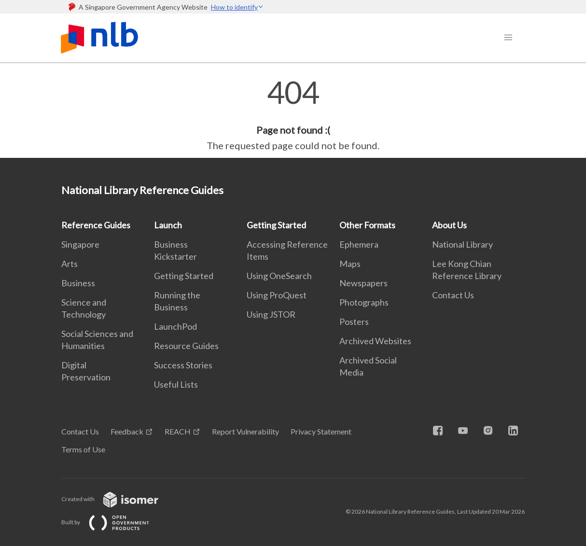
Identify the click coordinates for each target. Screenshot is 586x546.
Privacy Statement (321, 431)
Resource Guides (186, 345)
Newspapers (363, 283)
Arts (69, 263)
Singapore (80, 244)
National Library (462, 244)
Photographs (364, 302)
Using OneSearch (279, 275)
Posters (354, 321)
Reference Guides (95, 225)
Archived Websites (375, 341)
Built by (113, 522)
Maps (350, 263)
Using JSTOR (271, 314)
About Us (449, 225)
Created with (117, 499)
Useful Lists (176, 384)
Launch (168, 225)
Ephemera (358, 244)
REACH (178, 431)
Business (78, 283)
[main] (293, 115)
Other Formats (367, 225)
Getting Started (183, 275)
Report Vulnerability (245, 431)
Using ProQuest (277, 295)
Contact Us (453, 295)
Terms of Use (83, 449)
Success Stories (183, 365)
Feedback (127, 431)
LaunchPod (175, 326)
